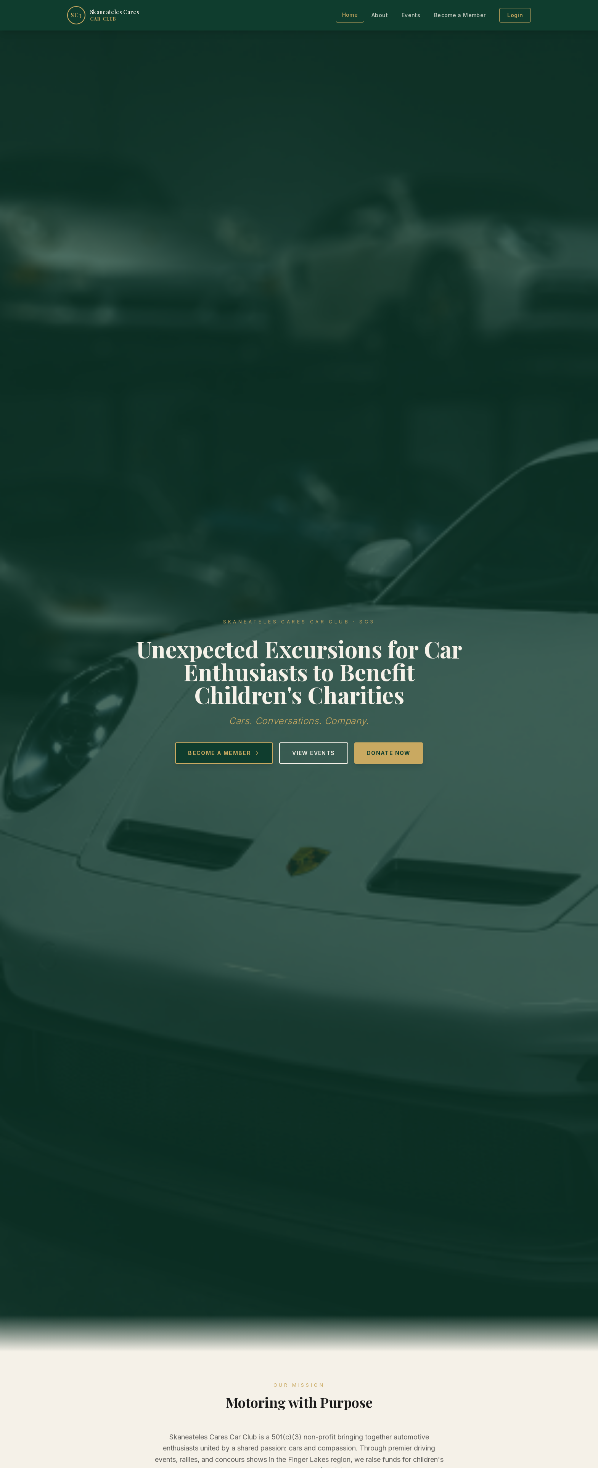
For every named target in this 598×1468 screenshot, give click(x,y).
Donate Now (389, 753)
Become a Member (459, 15)
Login (515, 15)
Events (411, 15)
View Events (313, 753)
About (379, 15)
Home (350, 14)
